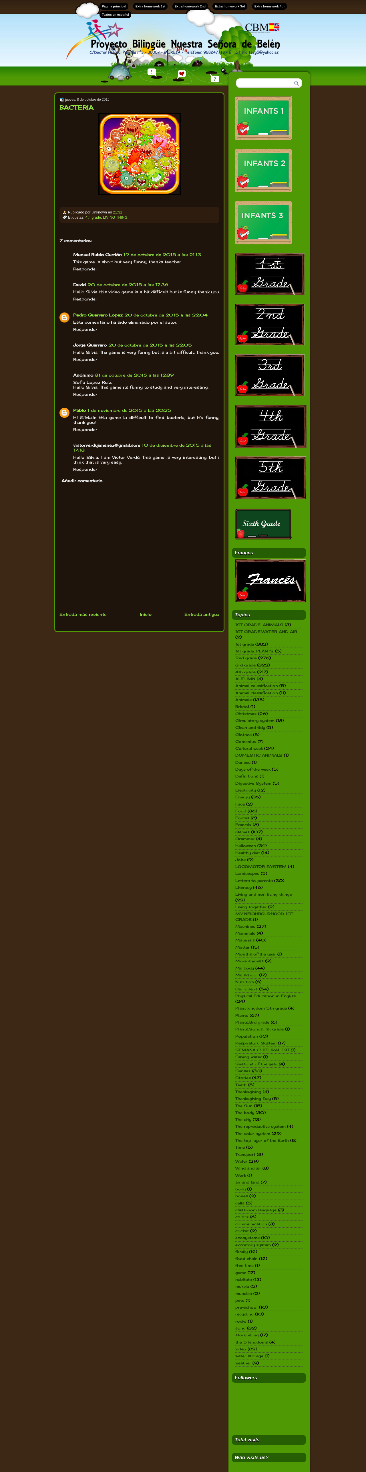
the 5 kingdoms (251, 1342)
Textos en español (115, 14)
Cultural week (249, 748)
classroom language (256, 1210)
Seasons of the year (256, 1064)
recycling (244, 1314)
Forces (242, 818)
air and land (247, 1182)
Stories (243, 1077)
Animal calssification (256, 685)
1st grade (244, 644)
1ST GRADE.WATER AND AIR (266, 631)
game (240, 1272)
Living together (250, 907)
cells (239, 1203)
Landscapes (247, 873)
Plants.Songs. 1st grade (259, 1029)
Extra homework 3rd (230, 6)
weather (243, 1363)
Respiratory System (256, 1043)
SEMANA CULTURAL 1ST (262, 1050)
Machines (245, 926)
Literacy (243, 887)
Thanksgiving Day (253, 1098)
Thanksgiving (248, 1091)
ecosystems (247, 1237)
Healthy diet (247, 852)
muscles (243, 1293)
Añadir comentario (81, 480)
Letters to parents (254, 880)
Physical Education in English (265, 996)
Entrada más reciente (83, 614)
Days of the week (252, 769)
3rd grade (245, 665)
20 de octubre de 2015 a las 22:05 (150, 345)
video (240, 1349)
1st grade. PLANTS (254, 651)
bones (241, 1196)
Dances (242, 762)
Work (240, 1175)
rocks (240, 1321)
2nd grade (246, 658)
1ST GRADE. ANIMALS (259, 624)
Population (246, 1036)
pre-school (246, 1307)
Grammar (244, 838)
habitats (243, 1279)
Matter (242, 947)
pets (239, 1300)
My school (246, 975)
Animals (243, 699)
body (240, 1189)
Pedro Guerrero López (98, 314)
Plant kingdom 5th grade (261, 1008)
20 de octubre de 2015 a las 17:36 (127, 284)
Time (240, 1147)
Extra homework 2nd (190, 6)
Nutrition (244, 982)
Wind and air (248, 1168)
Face (240, 804)
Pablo (79, 410)
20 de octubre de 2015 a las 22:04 (166, 314)
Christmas (245, 713)
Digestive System (253, 783)
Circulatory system (254, 720)
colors (241, 1216)
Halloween (245, 845)
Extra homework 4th (269, 6)
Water (241, 1161)
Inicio (146, 614)
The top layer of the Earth (262, 1140)
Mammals (245, 933)
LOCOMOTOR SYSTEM (261, 866)
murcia (242, 1286)
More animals (249, 961)
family (241, 1251)
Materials (245, 940)
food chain (246, 1258)
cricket (242, 1230)
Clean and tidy (250, 727)
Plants (241, 1015)
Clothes (243, 734)
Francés (243, 824)
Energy (242, 797)
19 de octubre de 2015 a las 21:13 (162, 254)
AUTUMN (245, 678)
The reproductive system (260, 1126)
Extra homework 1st (151, 6)
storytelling (247, 1335)
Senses (242, 1071)
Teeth (240, 1085)
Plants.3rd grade (252, 1022)
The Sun (243, 1105)
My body (244, 968)
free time (244, 1265)
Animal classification (256, 693)
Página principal (114, 6)
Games (242, 832)
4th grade (93, 217)
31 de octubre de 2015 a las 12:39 (134, 375)
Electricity (245, 790)
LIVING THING (115, 217)
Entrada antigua (201, 614)
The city (243, 1119)
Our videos (246, 989)
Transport (245, 1154)
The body (244, 1112)
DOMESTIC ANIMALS (259, 755)
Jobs (240, 859)
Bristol (242, 706)
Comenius (245, 741)
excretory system (253, 1245)
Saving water (248, 1056)
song (240, 1328)
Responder (85, 268)
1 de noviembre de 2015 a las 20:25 (129, 410)
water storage (249, 1356)
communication (251, 1224)
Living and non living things (263, 894)
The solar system (252, 1133)
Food (240, 811)
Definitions (246, 776)
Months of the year (255, 954)
